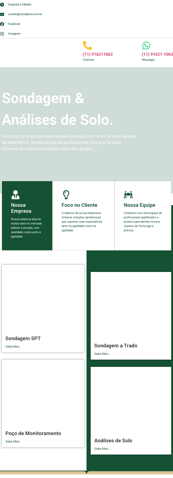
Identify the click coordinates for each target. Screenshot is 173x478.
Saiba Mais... (13, 346)
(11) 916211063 (98, 54)
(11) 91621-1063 (157, 54)
